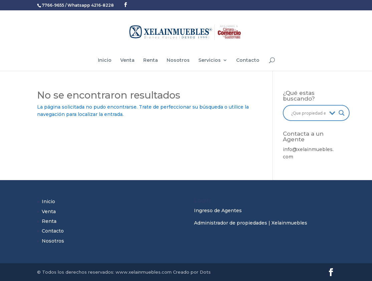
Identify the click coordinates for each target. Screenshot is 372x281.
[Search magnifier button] (341, 113)
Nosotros (178, 60)
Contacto (247, 60)
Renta (150, 60)
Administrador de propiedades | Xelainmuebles (250, 223)
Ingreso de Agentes (218, 210)
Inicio (105, 60)
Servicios (209, 60)
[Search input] (308, 113)
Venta (127, 60)
